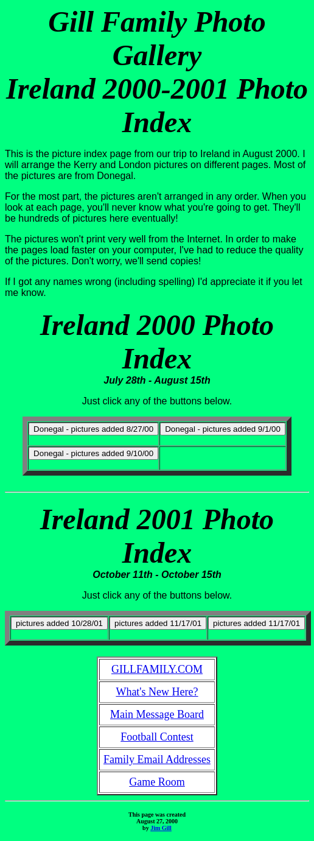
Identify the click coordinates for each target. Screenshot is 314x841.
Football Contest (157, 737)
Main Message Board (157, 714)
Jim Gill (161, 828)
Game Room (157, 782)
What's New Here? (157, 692)
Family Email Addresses (157, 759)
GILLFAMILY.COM (157, 669)
